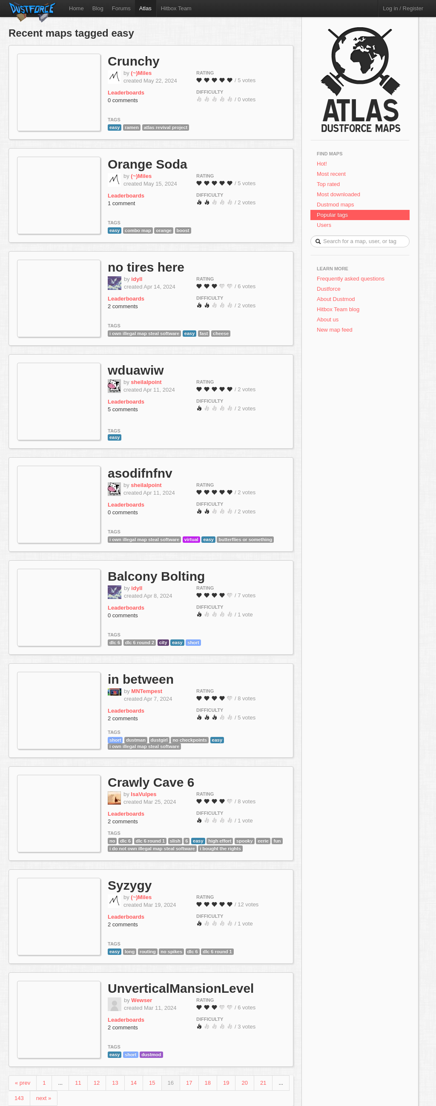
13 (115, 1083)
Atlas (145, 8)
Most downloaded (338, 194)
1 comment (121, 203)
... (60, 1083)
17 (189, 1083)
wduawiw (136, 370)
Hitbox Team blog (338, 309)
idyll (136, 279)
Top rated (328, 184)
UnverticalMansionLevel (181, 988)
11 (78, 1083)
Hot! (322, 163)
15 (152, 1083)
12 (97, 1083)
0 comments (123, 100)
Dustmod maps (335, 204)
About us (327, 319)
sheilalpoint (146, 382)
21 (263, 1083)
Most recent (331, 174)
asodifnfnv (140, 473)
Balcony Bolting (156, 576)
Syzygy (130, 885)
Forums (121, 8)
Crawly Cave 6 (151, 782)
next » (43, 1098)
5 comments (123, 409)
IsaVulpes (143, 794)
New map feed (336, 330)
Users (324, 225)
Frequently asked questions (350, 278)
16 (171, 1083)
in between (141, 679)
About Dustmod (336, 299)
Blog (97, 8)
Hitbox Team (176, 8)
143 (19, 1098)
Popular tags (332, 215)
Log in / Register (403, 8)
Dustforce (329, 289)
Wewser (141, 1000)
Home (76, 8)
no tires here (146, 267)
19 (226, 1083)
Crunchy (134, 61)
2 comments (123, 306)
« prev (22, 1083)
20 (244, 1083)
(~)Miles (141, 73)
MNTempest (146, 691)
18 (208, 1083)
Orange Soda (147, 164)
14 (134, 1083)
